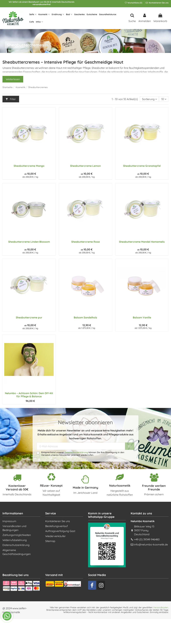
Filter (11, 99)
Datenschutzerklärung (76, 452)
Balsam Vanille (142, 317)
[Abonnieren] (129, 446)
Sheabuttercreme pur (29, 317)
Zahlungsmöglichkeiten (16, 535)
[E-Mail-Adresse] (81, 446)
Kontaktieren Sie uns (158, 2)
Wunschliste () (133, 2)
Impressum (9, 521)
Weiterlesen (13, 79)
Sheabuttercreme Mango (29, 165)
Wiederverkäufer (55, 536)
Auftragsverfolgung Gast (60, 531)
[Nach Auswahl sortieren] (149, 99)
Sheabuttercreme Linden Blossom (29, 241)
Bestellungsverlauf (56, 526)
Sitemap (50, 541)
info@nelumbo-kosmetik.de (151, 544)
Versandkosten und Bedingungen (14, 528)
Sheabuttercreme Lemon (85, 165)
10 (163, 99)
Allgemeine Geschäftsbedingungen (16, 552)
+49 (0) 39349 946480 (147, 539)
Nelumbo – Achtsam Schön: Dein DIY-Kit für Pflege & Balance (29, 395)
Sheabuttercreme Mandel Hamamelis (142, 241)
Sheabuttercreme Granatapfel (142, 165)
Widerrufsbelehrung (14, 540)
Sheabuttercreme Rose (85, 241)
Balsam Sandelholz (85, 317)
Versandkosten (160, 607)
